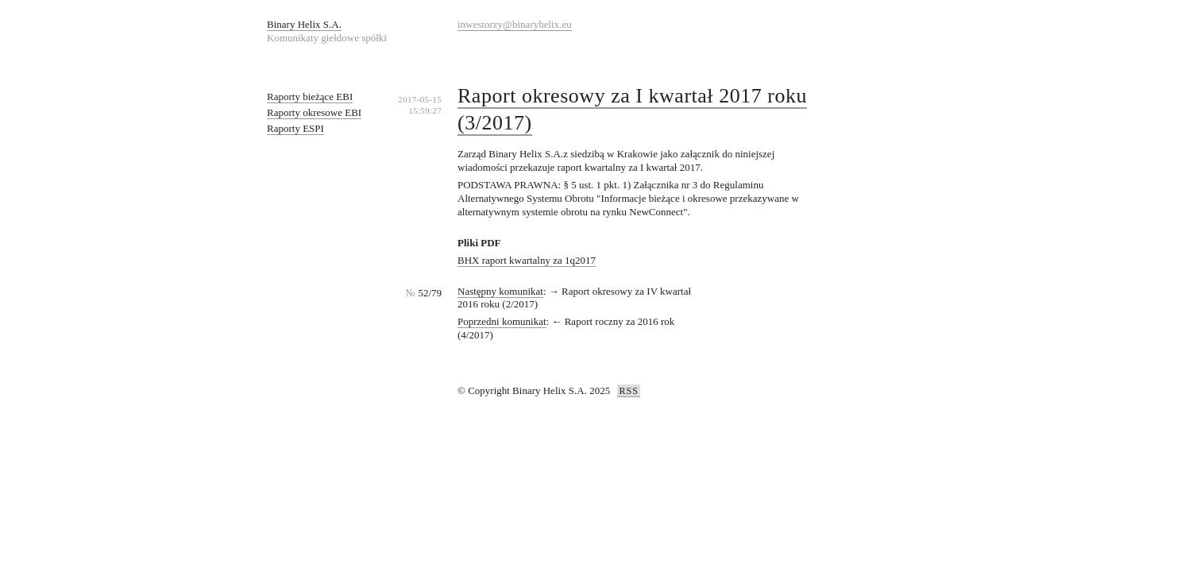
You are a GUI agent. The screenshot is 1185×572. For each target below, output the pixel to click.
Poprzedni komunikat (501, 321)
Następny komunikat (500, 291)
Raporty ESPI (295, 128)
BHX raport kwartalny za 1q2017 (526, 260)
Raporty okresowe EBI (314, 112)
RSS (628, 390)
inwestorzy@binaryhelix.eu (514, 24)
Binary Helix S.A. (304, 24)
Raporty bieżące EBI (310, 96)
